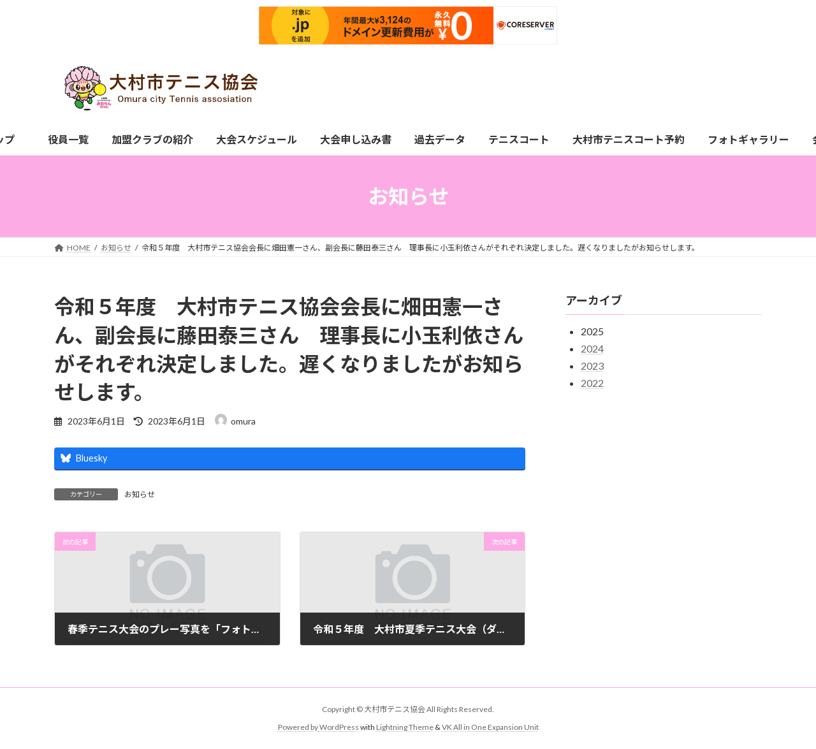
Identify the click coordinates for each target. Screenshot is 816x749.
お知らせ (139, 494)
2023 (592, 366)
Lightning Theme (404, 727)
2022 (592, 383)
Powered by (298, 727)
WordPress (339, 727)
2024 (592, 348)
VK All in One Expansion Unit (490, 727)
